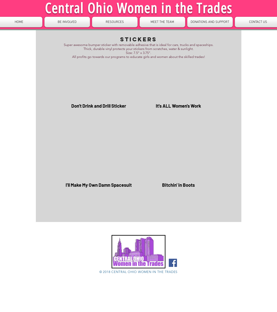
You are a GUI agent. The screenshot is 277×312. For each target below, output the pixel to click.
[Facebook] (173, 263)
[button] (115, 22)
